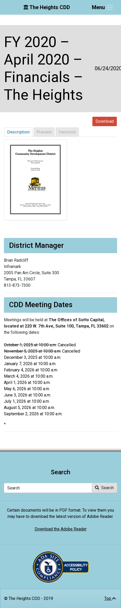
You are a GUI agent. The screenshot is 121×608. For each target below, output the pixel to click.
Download (104, 121)
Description (18, 132)
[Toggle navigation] (103, 7)
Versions (67, 132)
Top (110, 598)
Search (104, 487)
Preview (44, 132)
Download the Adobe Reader (61, 529)
